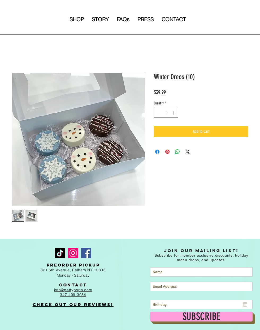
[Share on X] (187, 152)
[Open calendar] (245, 304)
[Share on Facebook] (157, 152)
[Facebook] (86, 253)
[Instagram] (73, 253)
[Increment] (174, 112)
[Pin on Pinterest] (167, 152)
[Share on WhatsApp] (177, 152)
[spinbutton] (166, 112)
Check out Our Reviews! (73, 304)
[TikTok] (60, 253)
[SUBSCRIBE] (201, 316)
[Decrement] (158, 112)
